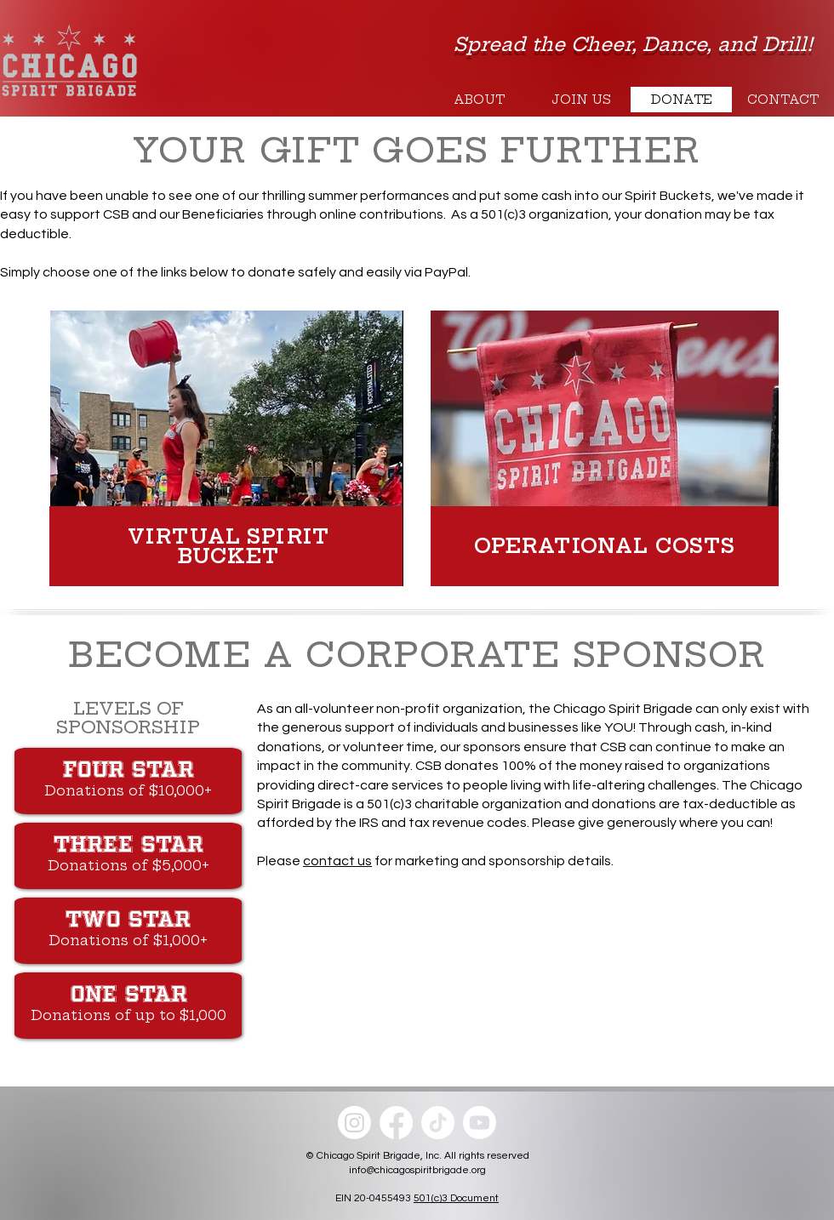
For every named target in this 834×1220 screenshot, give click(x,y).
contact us (337, 861)
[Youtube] (479, 1122)
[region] (228, 447)
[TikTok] (437, 1122)
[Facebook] (396, 1122)
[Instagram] (354, 1122)
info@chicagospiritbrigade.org (417, 1170)
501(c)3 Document (456, 1198)
